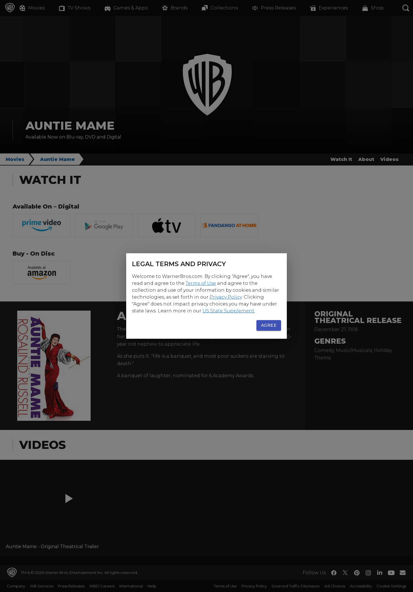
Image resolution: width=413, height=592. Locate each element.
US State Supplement (228, 310)
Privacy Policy (226, 297)
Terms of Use (201, 283)
